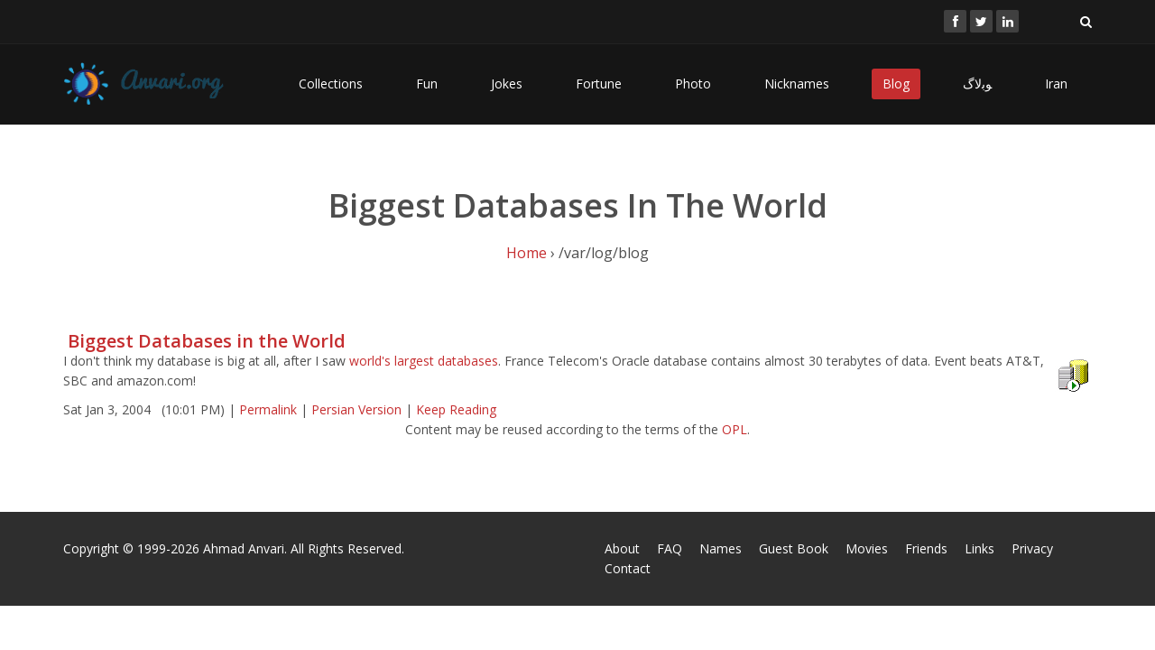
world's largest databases (423, 360)
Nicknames (796, 83)
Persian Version (356, 409)
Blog (896, 83)
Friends (926, 548)
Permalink (268, 409)
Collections (331, 83)
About (622, 548)
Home (526, 253)
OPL (734, 429)
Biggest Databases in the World (207, 341)
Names (720, 548)
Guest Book (793, 548)
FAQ (669, 548)
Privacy (1032, 548)
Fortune (599, 83)
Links (979, 548)
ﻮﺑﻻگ (977, 83)
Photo (693, 83)
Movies (866, 548)
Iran (1056, 83)
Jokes (506, 83)
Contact (628, 568)
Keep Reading (456, 409)
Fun (427, 83)
